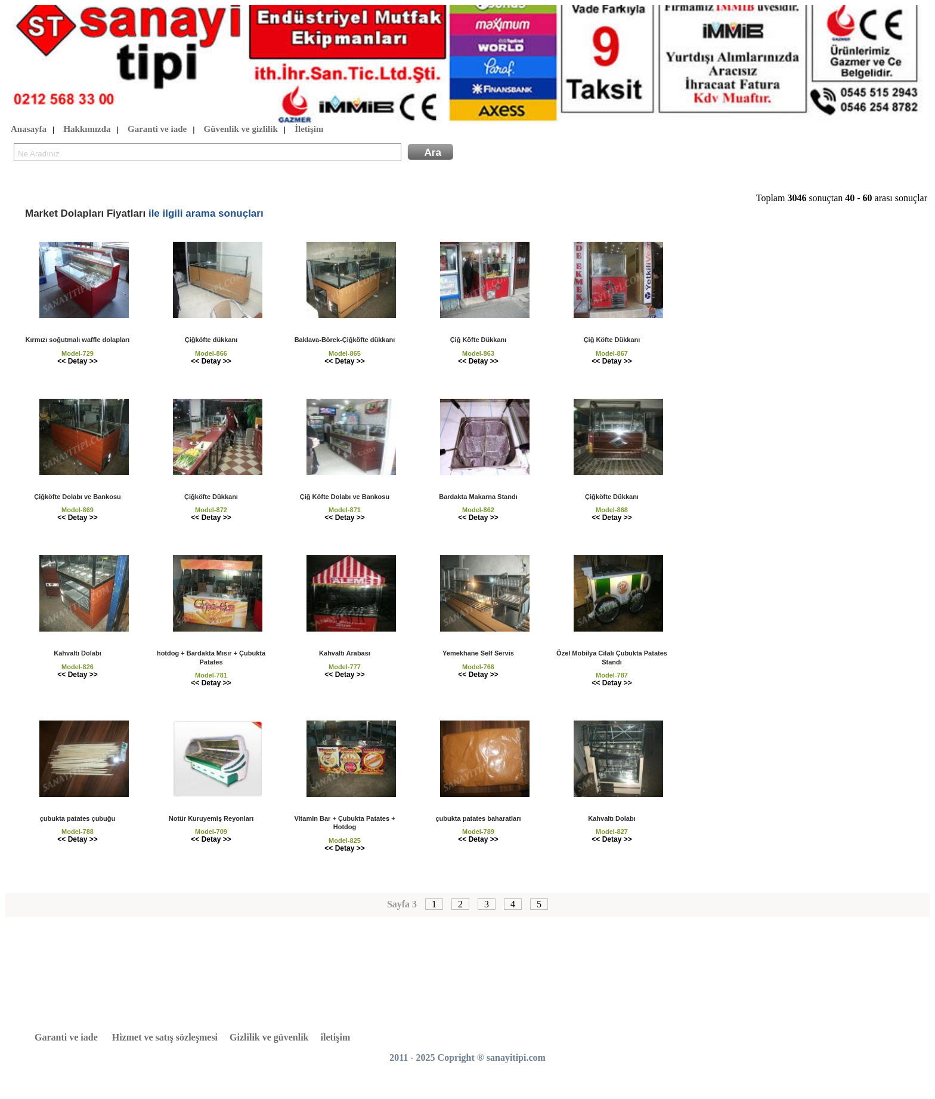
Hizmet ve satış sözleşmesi (165, 1037)
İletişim (309, 129)
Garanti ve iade (157, 129)
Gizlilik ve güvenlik (269, 1037)
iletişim (336, 1037)
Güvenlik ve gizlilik (241, 129)
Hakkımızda (86, 129)
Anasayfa (29, 129)
